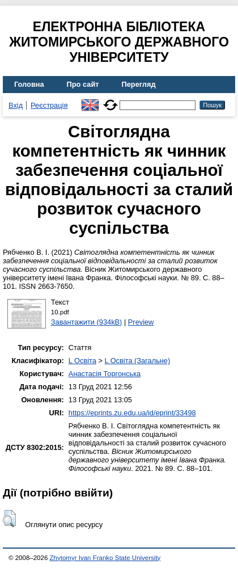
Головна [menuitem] (29, 84)
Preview (141, 322)
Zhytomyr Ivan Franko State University (105, 557)
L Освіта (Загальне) (137, 360)
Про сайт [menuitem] (83, 84)
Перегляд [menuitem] (139, 84)
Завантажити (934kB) (86, 322)
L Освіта (82, 360)
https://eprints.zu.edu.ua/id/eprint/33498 (132, 413)
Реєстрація (49, 105)
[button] (9, 518)
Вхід (15, 105)
